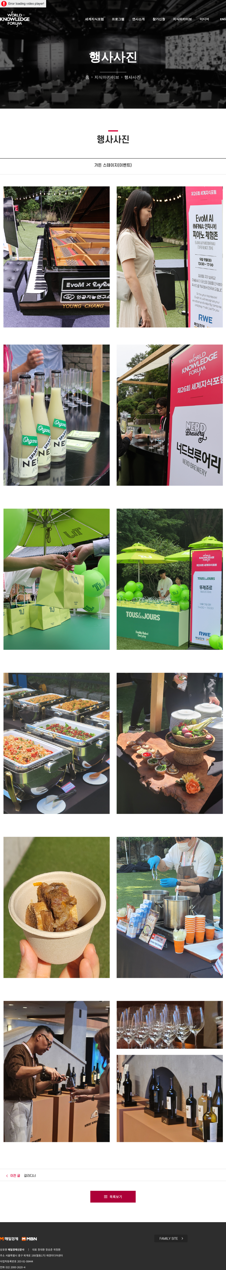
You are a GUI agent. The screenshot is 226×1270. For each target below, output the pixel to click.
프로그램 (118, 19)
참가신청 (159, 19)
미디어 (204, 19)
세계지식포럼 (94, 19)
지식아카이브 (182, 19)
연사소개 (138, 19)
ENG (223, 19)
